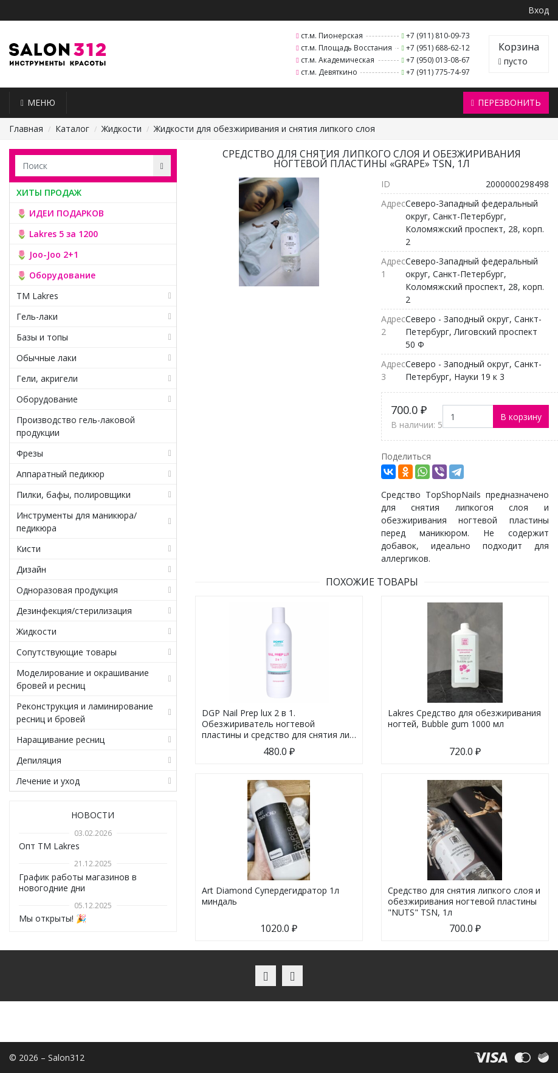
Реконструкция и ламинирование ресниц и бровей (84, 712)
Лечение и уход (48, 781)
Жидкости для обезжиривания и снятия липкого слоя (264, 128)
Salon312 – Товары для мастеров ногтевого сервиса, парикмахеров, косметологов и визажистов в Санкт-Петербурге (57, 54)
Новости (92, 815)
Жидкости (122, 128)
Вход (538, 10)
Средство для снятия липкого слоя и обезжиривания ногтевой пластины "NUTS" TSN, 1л (464, 901)
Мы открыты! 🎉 (52, 918)
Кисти (28, 548)
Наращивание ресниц (60, 739)
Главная (26, 128)
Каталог (72, 128)
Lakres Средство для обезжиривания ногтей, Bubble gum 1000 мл (464, 718)
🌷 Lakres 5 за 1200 (57, 234)
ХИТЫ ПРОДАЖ (48, 192)
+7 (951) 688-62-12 (438, 48)
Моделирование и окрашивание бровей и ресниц (82, 679)
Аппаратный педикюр (60, 474)
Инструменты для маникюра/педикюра (76, 521)
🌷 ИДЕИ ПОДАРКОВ (60, 213)
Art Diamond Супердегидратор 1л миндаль (270, 896)
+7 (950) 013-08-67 (438, 60)
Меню (38, 102)
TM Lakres (37, 296)
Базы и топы (42, 337)
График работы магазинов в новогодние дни (78, 882)
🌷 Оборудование (55, 275)
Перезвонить (506, 102)
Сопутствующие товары (66, 652)
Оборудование (47, 399)
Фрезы (29, 453)
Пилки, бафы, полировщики (73, 494)
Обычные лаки (46, 358)
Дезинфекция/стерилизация (74, 610)
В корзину (521, 417)
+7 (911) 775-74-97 (438, 72)
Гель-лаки (37, 316)
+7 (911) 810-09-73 (438, 35)
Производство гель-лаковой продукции (75, 426)
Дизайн (31, 569)
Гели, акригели (47, 378)
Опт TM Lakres (49, 846)
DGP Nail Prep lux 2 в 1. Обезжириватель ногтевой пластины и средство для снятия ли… (279, 723)
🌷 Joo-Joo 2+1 (47, 254)
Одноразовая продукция (67, 590)
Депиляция (38, 760)
